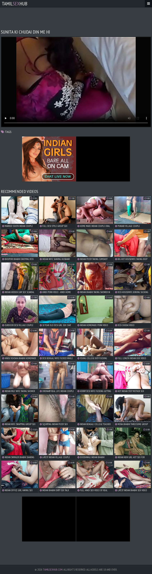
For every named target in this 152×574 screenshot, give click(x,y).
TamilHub (14, 3)
